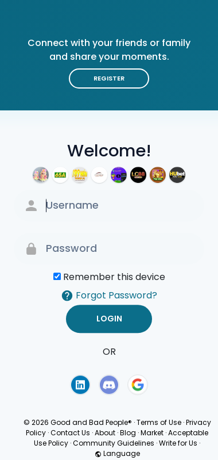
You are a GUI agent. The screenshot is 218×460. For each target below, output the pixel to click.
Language (117, 453)
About (105, 433)
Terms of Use (159, 422)
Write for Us (178, 443)
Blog (128, 433)
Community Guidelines (113, 443)
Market (152, 433)
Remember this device (114, 276)
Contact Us (70, 433)
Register (109, 78)
